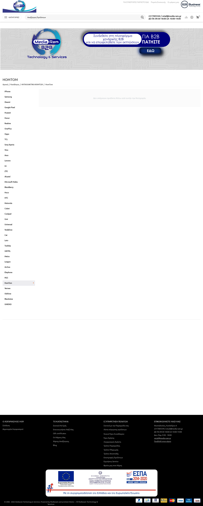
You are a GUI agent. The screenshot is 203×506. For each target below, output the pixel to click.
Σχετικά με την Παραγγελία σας (116, 425)
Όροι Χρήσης (109, 438)
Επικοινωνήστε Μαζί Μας (63, 429)
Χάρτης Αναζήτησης (61, 441)
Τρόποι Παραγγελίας (112, 445)
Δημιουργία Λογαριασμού (13, 429)
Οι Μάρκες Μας (59, 437)
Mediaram (54, 502)
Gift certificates (59, 433)
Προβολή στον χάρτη (162, 441)
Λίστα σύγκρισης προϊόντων (115, 429)
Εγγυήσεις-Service (111, 461)
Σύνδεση (6, 425)
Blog (55, 445)
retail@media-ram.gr (162, 438)
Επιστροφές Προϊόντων (113, 457)
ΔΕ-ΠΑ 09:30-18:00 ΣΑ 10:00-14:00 (165, 18)
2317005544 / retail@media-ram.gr (165, 16)
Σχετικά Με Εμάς (59, 425)
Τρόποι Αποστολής (111, 453)
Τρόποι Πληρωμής (111, 450)
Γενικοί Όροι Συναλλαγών (114, 434)
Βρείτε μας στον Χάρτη (113, 465)
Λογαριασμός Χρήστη (112, 442)
